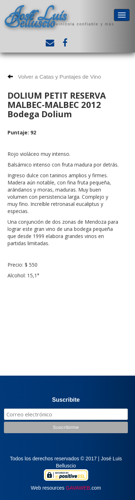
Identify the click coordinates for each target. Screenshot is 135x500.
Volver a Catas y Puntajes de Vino (54, 77)
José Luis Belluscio (35, 18)
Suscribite (66, 400)
